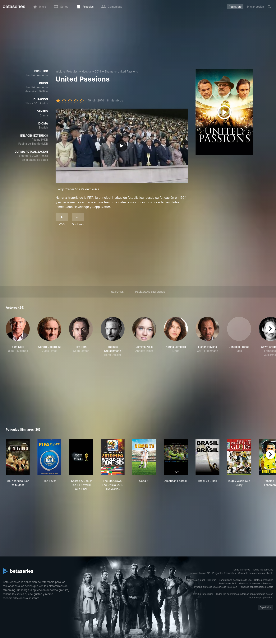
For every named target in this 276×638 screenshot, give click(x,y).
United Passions (127, 71)
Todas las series (241, 569)
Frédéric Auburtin (37, 75)
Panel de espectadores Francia (256, 586)
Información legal (195, 580)
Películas (72, 71)
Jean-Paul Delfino (36, 91)
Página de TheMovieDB (33, 143)
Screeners (254, 583)
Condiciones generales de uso (235, 580)
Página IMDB (40, 139)
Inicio (59, 71)
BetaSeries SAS (227, 583)
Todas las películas (263, 569)
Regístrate (235, 6)
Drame (109, 71)
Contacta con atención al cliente (255, 573)
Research (268, 583)
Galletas (211, 580)
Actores (117, 291)
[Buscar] (269, 7)
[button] (18, 337)
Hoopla (86, 71)
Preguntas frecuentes (224, 573)
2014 (98, 71)
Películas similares (150, 291)
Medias (243, 583)
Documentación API (199, 573)
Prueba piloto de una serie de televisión (215, 586)
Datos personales (263, 580)
